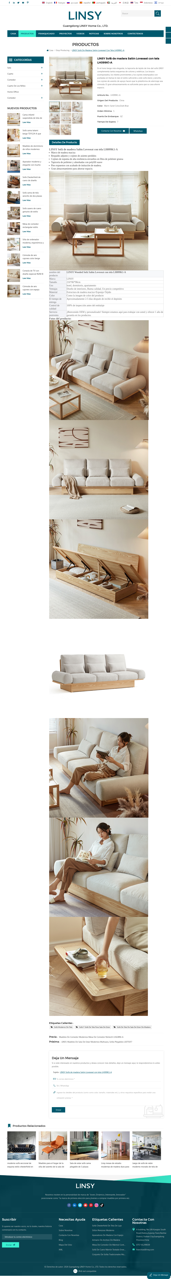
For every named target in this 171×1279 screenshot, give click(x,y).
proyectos (65, 35)
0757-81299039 (143, 1248)
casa (61, 1228)
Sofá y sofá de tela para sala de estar (94, 1030)
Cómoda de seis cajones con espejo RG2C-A (31, 291)
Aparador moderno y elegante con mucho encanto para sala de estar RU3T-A (32, 166)
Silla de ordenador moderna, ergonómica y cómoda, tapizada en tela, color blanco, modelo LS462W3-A (33, 244)
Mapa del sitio (65, 1248)
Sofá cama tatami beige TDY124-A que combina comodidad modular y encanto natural (32, 135)
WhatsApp (138, 134)
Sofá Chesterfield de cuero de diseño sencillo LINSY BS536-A (33, 182)
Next (161, 1128)
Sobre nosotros (113, 35)
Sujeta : (82, 1075)
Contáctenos (135, 35)
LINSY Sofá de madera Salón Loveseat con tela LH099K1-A (86, 1075)
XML (61, 1252)
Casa (13, 35)
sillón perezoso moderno (103, 1233)
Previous (7, 1128)
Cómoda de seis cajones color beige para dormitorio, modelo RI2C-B (31, 260)
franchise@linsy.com (145, 1252)
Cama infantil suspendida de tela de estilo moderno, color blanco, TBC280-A (32, 120)
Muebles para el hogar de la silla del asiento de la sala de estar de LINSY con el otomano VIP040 (83, 1168)
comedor (11, 83)
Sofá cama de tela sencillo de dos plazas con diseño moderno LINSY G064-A (32, 198)
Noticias (94, 35)
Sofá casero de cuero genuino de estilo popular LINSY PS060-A (33, 213)
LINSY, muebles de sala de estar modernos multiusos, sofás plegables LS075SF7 (96, 1045)
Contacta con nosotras (113, 134)
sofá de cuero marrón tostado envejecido (109, 1252)
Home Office (13, 95)
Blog (61, 1243)
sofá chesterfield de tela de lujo (107, 1228)
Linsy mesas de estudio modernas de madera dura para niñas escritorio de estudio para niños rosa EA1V (146, 1168)
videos (80, 35)
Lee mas (27, 125)
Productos (27, 35)
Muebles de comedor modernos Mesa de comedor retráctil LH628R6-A (91, 1040)
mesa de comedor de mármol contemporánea (109, 1248)
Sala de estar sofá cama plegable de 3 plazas (111, 1168)
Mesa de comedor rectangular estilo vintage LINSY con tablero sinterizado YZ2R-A (31, 229)
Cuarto (10, 77)
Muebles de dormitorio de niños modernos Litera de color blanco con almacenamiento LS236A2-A (33, 151)
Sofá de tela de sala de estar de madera (133, 1030)
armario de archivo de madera (106, 1243)
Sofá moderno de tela (63, 1030)
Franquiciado (46, 35)
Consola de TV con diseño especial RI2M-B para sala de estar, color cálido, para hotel (33, 275)
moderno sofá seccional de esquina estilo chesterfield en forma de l (51, 1168)
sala (9, 71)
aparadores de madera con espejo (107, 1238)
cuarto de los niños (16, 89)
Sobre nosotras (65, 1233)
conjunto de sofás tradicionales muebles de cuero (109, 1257)
